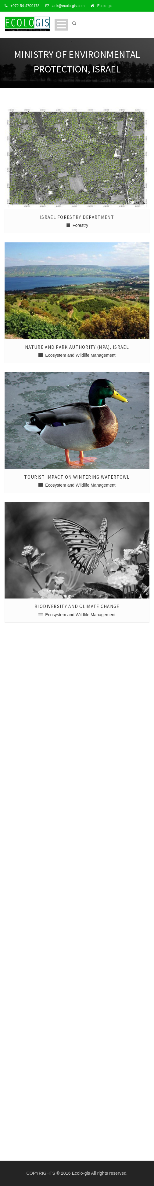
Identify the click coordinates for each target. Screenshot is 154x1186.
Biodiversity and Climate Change (76, 606)
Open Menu (61, 25)
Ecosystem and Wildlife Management (80, 355)
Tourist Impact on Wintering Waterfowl (77, 477)
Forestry (80, 225)
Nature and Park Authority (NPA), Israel (77, 347)
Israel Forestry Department (77, 217)
